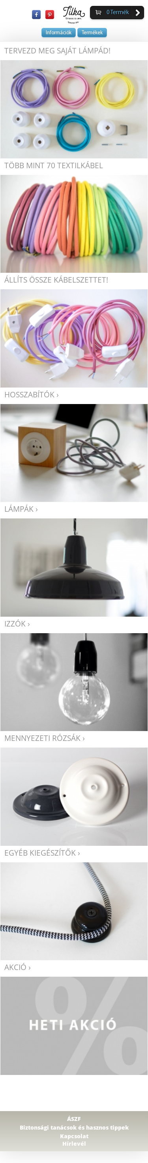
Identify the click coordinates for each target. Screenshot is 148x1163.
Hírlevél (74, 1143)
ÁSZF (74, 1119)
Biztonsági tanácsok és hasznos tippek (74, 1127)
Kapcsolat (74, 1136)
